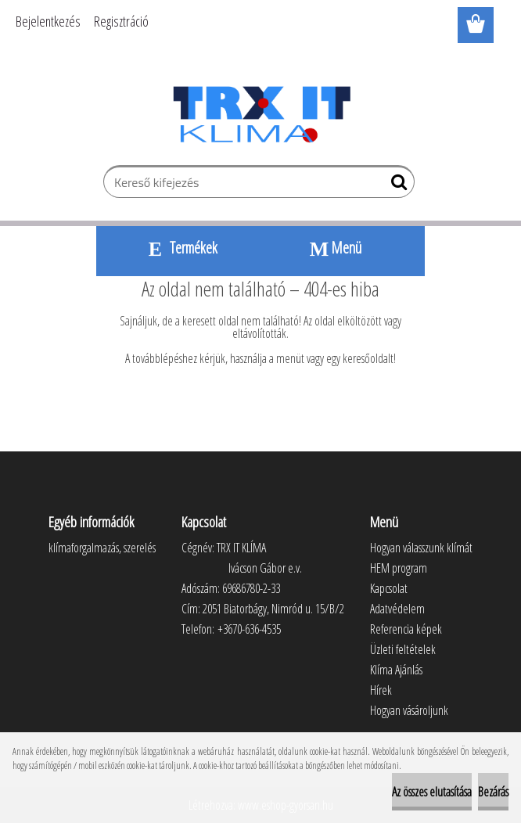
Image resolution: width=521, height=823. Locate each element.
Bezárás (493, 791)
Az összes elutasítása (432, 791)
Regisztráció (121, 21)
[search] (396, 185)
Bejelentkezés (48, 21)
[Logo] (260, 114)
